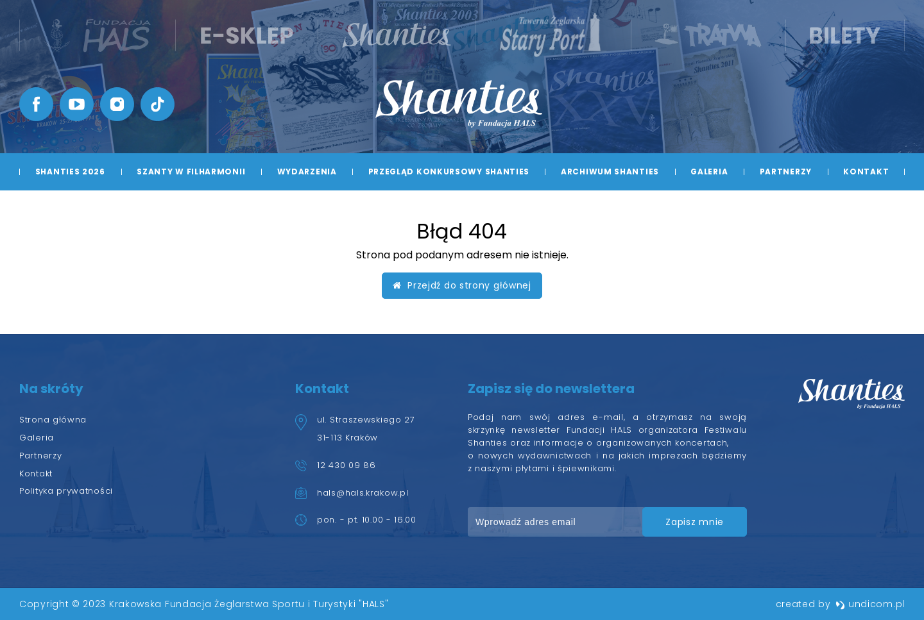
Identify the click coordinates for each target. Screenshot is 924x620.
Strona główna (53, 420)
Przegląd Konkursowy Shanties (449, 171)
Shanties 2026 (70, 171)
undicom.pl (870, 604)
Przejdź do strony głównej (462, 285)
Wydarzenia (307, 171)
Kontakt (866, 171)
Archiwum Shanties (610, 171)
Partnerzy (786, 171)
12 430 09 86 (346, 465)
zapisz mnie (694, 521)
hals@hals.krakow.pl (362, 493)
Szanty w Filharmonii (191, 171)
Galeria (709, 171)
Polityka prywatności (66, 491)
